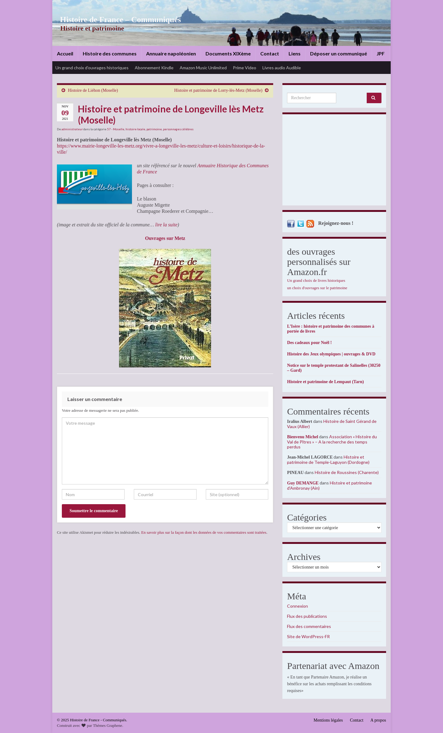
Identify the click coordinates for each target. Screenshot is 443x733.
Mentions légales (328, 720)
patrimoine (154, 129)
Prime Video (244, 67)
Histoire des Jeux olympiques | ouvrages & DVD (331, 354)
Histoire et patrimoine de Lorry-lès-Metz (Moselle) (218, 90)
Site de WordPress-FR (308, 636)
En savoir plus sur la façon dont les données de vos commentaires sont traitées (203, 532)
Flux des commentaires (309, 626)
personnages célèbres (178, 129)
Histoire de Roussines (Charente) (347, 472)
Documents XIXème (228, 53)
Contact (269, 53)
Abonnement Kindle (154, 67)
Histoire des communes (110, 53)
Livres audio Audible (281, 67)
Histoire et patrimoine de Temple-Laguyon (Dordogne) (328, 459)
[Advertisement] (334, 161)
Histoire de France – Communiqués (115, 19)
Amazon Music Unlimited (203, 67)
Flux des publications (307, 616)
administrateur (72, 129)
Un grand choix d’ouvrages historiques (92, 67)
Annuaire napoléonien (171, 53)
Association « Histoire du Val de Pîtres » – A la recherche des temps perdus (332, 441)
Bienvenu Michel (302, 437)
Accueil (65, 53)
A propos (378, 720)
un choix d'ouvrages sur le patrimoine (317, 288)
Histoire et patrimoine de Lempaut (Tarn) (325, 381)
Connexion (297, 606)
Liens (295, 53)
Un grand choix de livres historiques (316, 280)
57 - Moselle (115, 129)
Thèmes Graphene (107, 725)
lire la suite (166, 224)
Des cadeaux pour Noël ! (309, 342)
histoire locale (135, 129)
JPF (381, 53)
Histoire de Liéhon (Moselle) (93, 90)
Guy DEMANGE (302, 483)
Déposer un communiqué (338, 53)
